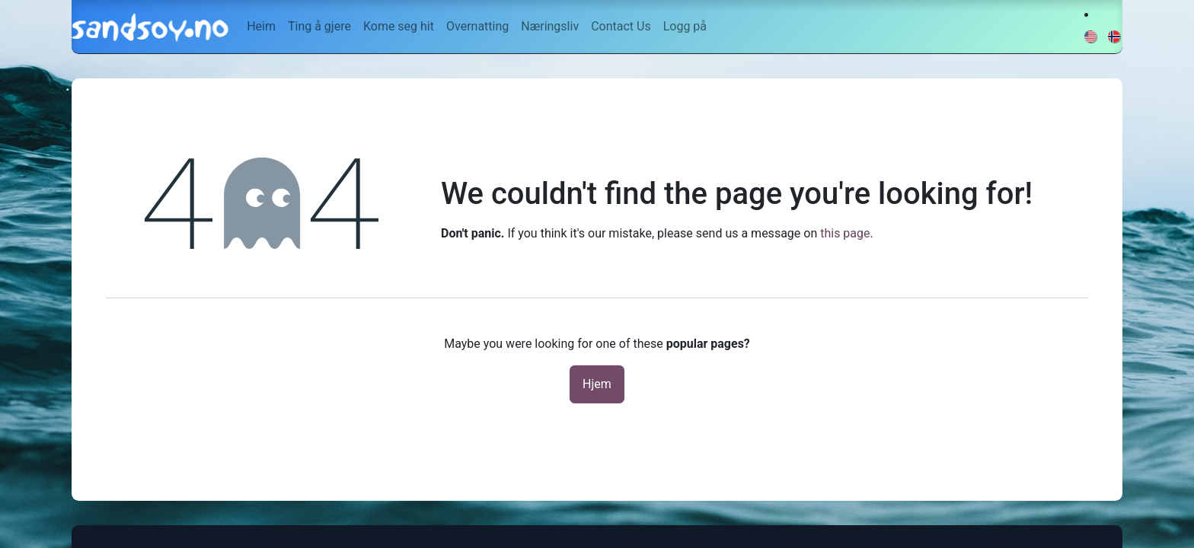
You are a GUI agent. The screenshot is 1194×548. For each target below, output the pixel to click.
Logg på (685, 26)
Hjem (597, 384)
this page (845, 233)
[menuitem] (261, 26)
